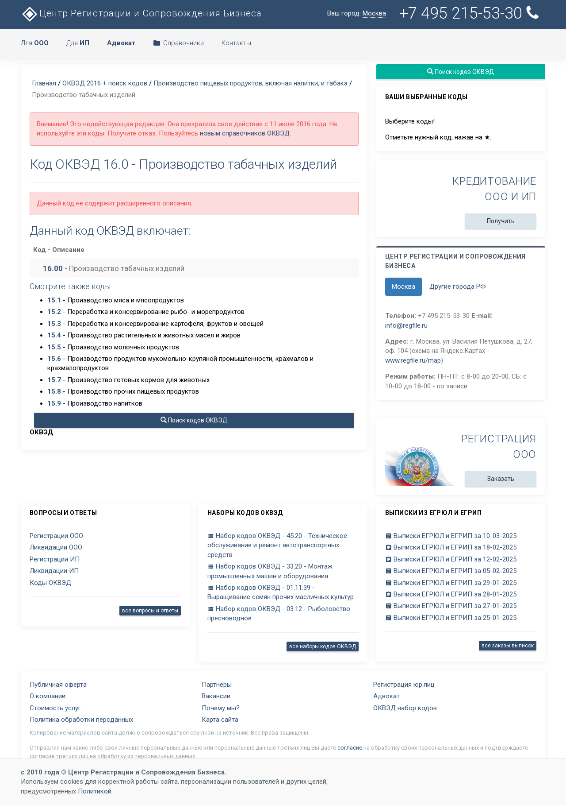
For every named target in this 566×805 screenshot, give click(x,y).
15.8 (54, 391)
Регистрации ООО (56, 536)
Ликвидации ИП (54, 571)
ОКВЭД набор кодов (405, 708)
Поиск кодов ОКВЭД (194, 420)
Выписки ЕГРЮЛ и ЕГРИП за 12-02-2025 (450, 559)
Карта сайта (220, 720)
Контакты (236, 43)
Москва (403, 286)
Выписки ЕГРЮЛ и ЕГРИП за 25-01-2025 (450, 618)
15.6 (54, 359)
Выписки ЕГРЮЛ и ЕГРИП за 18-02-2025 (450, 547)
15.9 (54, 403)
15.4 (54, 335)
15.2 (54, 312)
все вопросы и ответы (150, 611)
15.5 (54, 347)
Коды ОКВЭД (50, 583)
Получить (501, 220)
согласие (349, 747)
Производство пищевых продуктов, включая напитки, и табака (250, 83)
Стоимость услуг (55, 708)
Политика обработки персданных (81, 720)
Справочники (178, 43)
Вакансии (216, 696)
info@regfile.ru (406, 325)
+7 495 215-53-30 (470, 13)
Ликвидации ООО (56, 547)
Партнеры (217, 685)
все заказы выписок (508, 645)
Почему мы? (221, 708)
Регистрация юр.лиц (404, 685)
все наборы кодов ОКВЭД (322, 646)
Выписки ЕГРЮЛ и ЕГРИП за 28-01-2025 (450, 594)
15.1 (54, 300)
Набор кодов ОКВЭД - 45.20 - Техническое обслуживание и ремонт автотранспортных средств (277, 545)
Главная (44, 83)
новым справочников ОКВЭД (245, 133)
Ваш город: (356, 13)
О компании (47, 696)
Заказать (500, 478)
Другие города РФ (457, 286)
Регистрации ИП (55, 559)
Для (35, 43)
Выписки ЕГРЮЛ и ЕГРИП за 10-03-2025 (450, 536)
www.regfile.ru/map (413, 360)
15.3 (54, 324)
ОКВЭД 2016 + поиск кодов (104, 83)
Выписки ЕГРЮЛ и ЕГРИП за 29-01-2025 (450, 583)
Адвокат (386, 696)
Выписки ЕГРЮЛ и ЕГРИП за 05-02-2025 (450, 571)
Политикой (94, 791)
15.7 (54, 380)
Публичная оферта (58, 685)
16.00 (53, 268)
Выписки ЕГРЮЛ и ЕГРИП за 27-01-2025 (450, 606)
